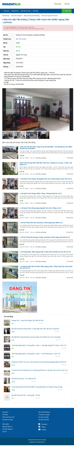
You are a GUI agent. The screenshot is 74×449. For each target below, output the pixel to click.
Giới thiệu (35, 11)
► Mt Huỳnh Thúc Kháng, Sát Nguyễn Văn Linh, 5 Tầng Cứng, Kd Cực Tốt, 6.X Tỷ (45, 179)
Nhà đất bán (15, 11)
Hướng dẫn (5, 424)
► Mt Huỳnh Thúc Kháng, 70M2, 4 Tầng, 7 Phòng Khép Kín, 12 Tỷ (40, 193)
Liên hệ (4, 431)
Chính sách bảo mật (8, 417)
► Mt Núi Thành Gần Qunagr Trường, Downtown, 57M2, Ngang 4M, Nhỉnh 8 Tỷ (45, 237)
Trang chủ (6, 11)
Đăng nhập (57, 4)
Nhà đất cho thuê (25, 11)
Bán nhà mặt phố (21, 39)
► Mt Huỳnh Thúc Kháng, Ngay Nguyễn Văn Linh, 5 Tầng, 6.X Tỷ (40, 208)
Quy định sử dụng (7, 419)
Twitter (41, 427)
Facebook (42, 424)
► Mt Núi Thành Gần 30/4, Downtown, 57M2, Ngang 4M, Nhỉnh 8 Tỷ (41, 222)
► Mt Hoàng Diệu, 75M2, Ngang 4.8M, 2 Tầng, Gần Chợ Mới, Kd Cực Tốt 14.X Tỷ (45, 252)
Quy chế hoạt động (44, 412)
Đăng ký (67, 4)
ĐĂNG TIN (67, 11)
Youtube (42, 429)
